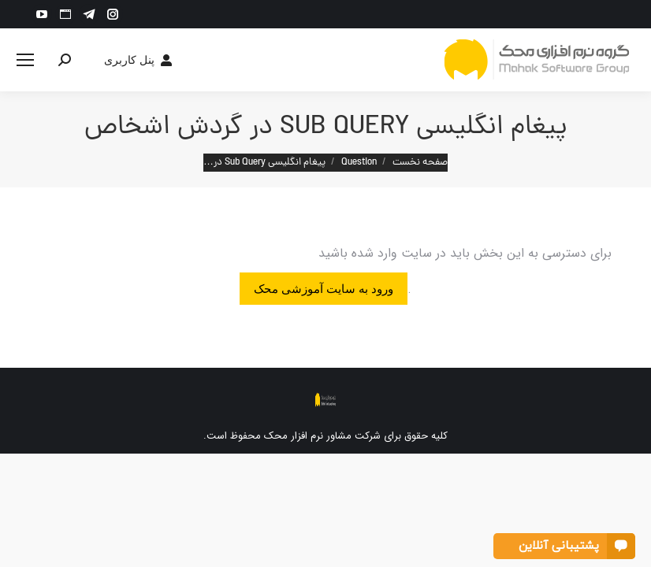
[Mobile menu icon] (25, 59)
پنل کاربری (139, 60)
